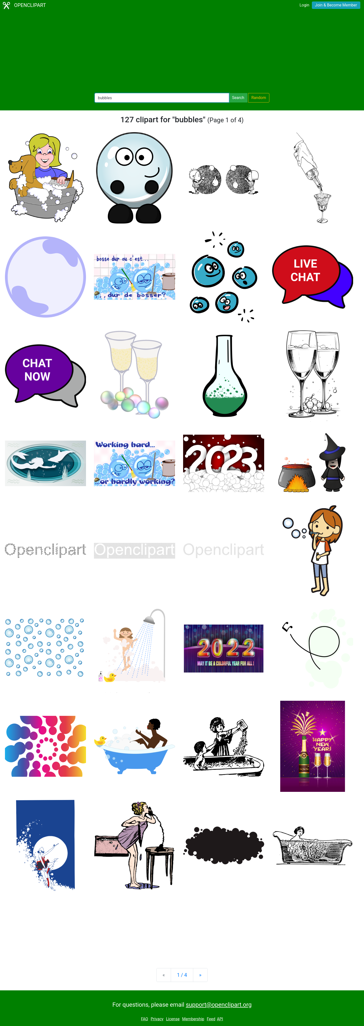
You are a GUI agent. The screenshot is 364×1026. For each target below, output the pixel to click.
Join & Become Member (336, 5)
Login (304, 5)
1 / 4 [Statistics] (182, 975)
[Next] (200, 975)
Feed (211, 1019)
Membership (193, 1019)
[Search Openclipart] (162, 97)
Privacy (157, 1019)
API (220, 1019)
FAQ (144, 1019)
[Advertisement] (182, 52)
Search (238, 97)
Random (258, 97)
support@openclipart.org (219, 1004)
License (173, 1019)
